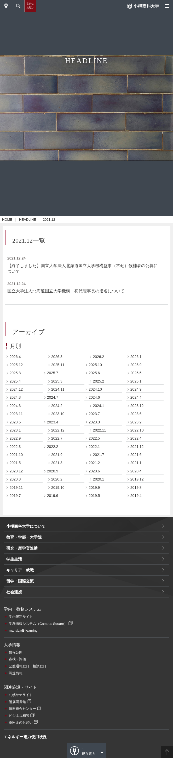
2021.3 (56, 535)
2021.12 (137, 518)
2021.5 (15, 535)
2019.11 (16, 559)
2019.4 (136, 567)
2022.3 (15, 518)
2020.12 (16, 543)
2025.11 (58, 436)
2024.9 (136, 461)
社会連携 (14, 663)
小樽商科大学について (25, 598)
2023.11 (16, 485)
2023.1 (15, 502)
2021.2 (94, 535)
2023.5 (15, 494)
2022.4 (136, 510)
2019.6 (52, 567)
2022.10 (137, 502)
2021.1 (136, 535)
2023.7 (94, 485)
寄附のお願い (30, 5)
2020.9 (52, 543)
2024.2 (56, 477)
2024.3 (15, 477)
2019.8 (136, 559)
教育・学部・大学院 (24, 609)
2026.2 (98, 428)
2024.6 (94, 469)
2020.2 (56, 551)
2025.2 (98, 453)
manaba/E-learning (23, 702)
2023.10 (58, 485)
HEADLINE (27, 291)
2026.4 (15, 428)
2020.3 (15, 551)
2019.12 (137, 551)
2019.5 (94, 567)
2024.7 (52, 469)
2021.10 (16, 526)
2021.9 (56, 526)
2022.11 (99, 502)
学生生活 (14, 630)
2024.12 (16, 461)
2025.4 (15, 453)
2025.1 (136, 453)
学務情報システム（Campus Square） (38, 695)
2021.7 (98, 526)
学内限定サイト (21, 688)
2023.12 (137, 477)
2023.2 (136, 494)
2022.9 (15, 510)
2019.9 (94, 559)
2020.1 (98, 551)
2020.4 (136, 543)
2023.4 (52, 494)
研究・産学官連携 (22, 620)
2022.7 (56, 510)
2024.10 (95, 461)
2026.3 (56, 428)
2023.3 (94, 494)
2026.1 (136, 428)
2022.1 (94, 518)
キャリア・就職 (20, 641)
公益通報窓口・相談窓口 (27, 738)
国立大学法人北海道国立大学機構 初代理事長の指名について (65, 363)
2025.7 (52, 445)
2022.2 (52, 518)
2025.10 (95, 436)
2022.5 (94, 510)
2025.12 (16, 436)
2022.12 (58, 502)
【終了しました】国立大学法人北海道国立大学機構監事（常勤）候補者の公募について (82, 340)
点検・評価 (17, 731)
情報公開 (15, 724)
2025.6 (94, 445)
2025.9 (136, 436)
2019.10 (58, 559)
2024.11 (58, 461)
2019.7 (15, 567)
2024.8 (15, 469)
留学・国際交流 (20, 652)
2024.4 (136, 469)
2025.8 (15, 445)
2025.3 (56, 453)
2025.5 (136, 445)
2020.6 (94, 543)
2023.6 (136, 485)
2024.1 (98, 477)
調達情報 (15, 745)
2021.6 (136, 526)
